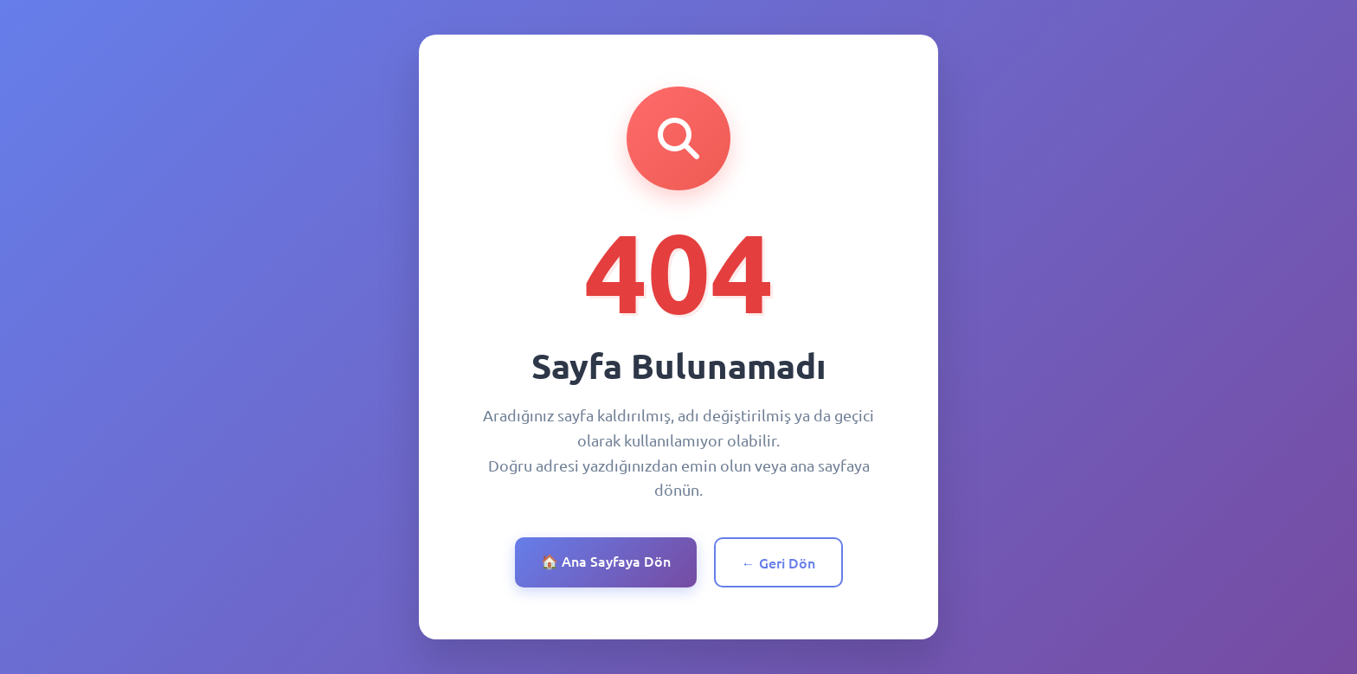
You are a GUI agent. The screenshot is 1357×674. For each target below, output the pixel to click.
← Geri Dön (778, 562)
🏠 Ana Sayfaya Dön (606, 560)
